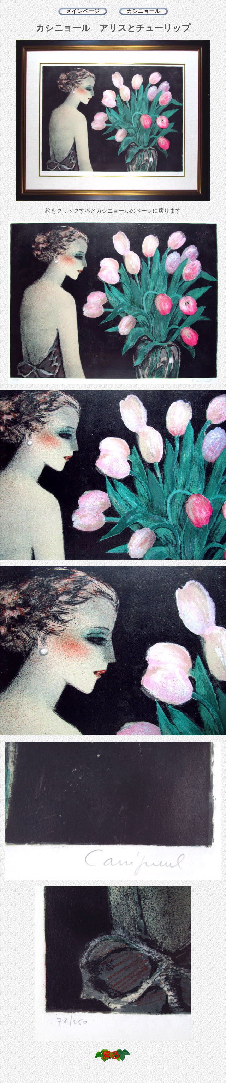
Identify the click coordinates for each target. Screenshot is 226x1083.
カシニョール (143, 11)
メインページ (83, 11)
